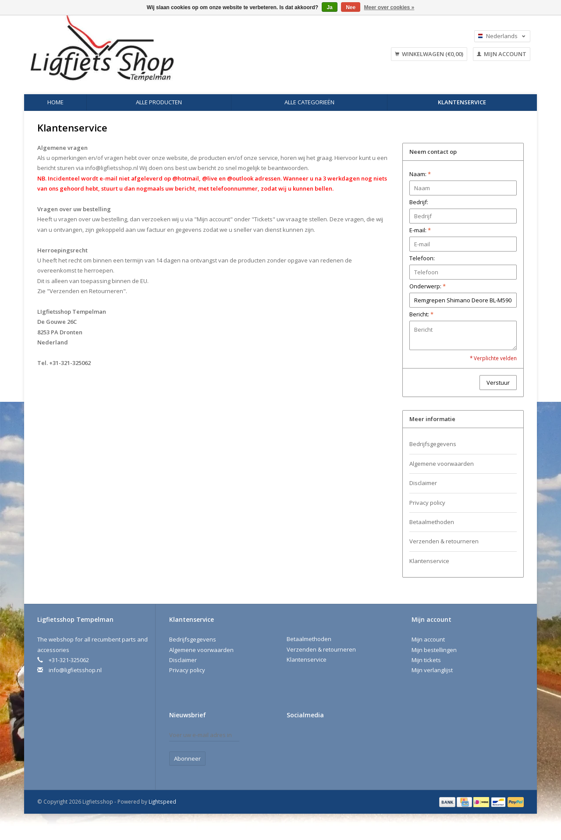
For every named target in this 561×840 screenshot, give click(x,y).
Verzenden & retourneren (444, 541)
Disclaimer (423, 483)
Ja (329, 7)
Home (55, 102)
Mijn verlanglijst (432, 670)
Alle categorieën (309, 102)
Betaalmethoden (431, 522)
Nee (350, 7)
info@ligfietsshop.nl (111, 168)
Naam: (420, 174)
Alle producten (159, 102)
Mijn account (501, 54)
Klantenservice (462, 102)
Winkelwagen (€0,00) (429, 54)
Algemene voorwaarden (441, 464)
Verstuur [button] (498, 382)
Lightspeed (162, 801)
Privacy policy (427, 503)
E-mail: (420, 230)
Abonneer (187, 758)
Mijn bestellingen (434, 650)
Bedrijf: (418, 202)
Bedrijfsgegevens (432, 444)
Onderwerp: (427, 286)
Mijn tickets (426, 660)
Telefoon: (422, 258)
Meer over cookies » (389, 7)
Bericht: (421, 314)
